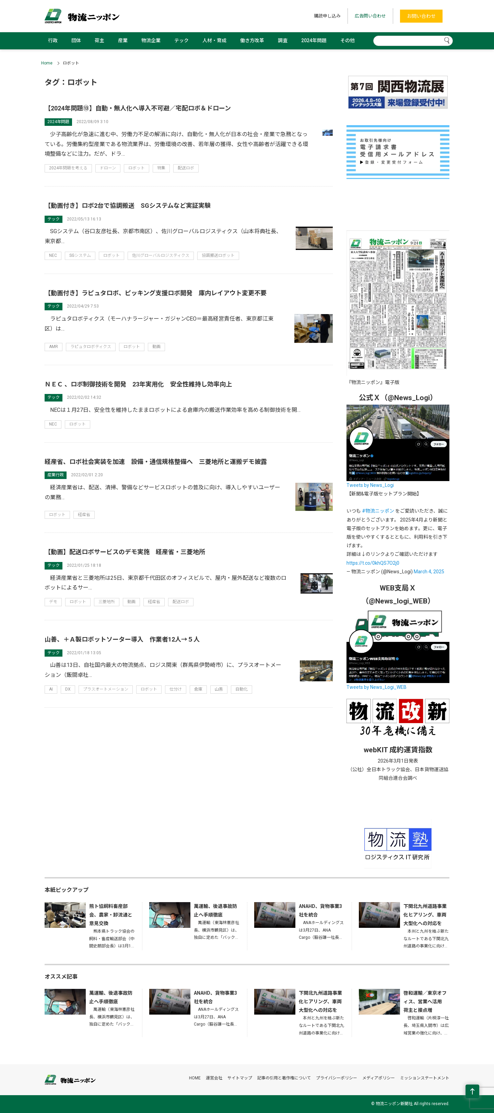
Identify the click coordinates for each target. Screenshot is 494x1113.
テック (181, 40)
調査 (282, 40)
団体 (76, 40)
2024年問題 (314, 40)
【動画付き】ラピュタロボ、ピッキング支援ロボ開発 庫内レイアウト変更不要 (156, 293)
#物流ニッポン (378, 511)
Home (46, 63)
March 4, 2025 (429, 571)
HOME (195, 1078)
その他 (347, 40)
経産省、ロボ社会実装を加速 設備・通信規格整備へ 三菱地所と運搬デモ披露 (156, 461)
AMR (53, 346)
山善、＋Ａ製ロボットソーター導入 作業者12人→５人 (122, 639)
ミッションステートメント (424, 1078)
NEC (53, 255)
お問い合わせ (421, 16)
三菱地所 (106, 601)
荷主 (99, 40)
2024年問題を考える (68, 168)
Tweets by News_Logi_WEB (376, 687)
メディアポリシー (378, 1078)
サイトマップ (239, 1078)
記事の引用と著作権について (284, 1078)
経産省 (84, 514)
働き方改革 (252, 40)
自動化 (241, 689)
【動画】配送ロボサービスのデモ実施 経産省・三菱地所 (125, 551)
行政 (53, 40)
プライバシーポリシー (336, 1078)
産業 (123, 40)
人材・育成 (214, 40)
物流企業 (151, 40)
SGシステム (80, 255)
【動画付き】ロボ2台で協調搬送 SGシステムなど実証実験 (128, 205)
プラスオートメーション (105, 689)
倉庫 (198, 689)
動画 (156, 346)
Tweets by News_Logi (370, 485)
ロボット (136, 168)
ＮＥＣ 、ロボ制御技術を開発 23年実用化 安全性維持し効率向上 (138, 384)
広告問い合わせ (370, 16)
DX (68, 689)
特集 (161, 168)
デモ (53, 601)
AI (51, 689)
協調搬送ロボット (218, 255)
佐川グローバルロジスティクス (160, 255)
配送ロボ (186, 168)
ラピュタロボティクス (90, 346)
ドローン (108, 168)
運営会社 (214, 1078)
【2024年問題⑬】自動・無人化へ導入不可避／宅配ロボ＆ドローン (138, 108)
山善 (219, 689)
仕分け (175, 689)
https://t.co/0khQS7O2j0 (372, 563)
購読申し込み (327, 16)
